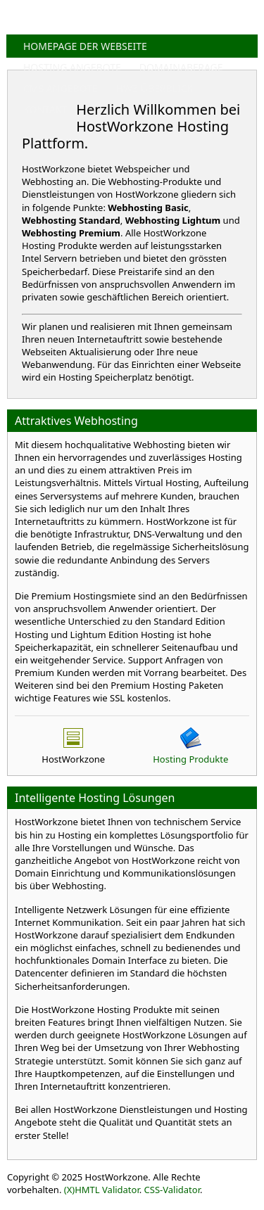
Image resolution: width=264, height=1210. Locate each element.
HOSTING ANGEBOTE (72, 67)
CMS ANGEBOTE (60, 88)
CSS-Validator (172, 1189)
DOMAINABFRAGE (181, 67)
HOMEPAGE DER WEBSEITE (85, 46)
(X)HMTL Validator (101, 1189)
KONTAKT (45, 109)
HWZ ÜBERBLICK (155, 88)
